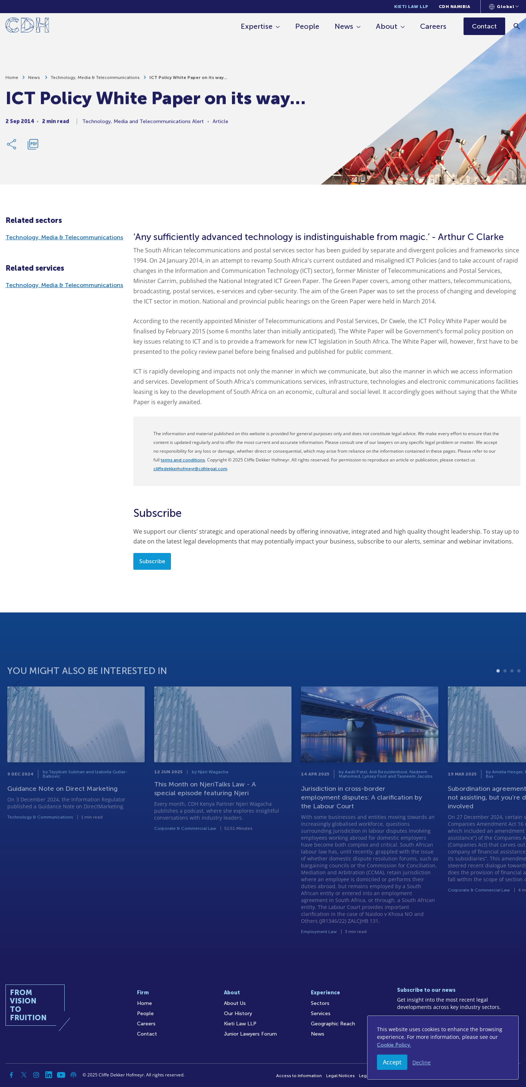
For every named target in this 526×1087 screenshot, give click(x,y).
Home (11, 81)
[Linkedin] (48, 1075)
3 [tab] (512, 689)
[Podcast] (73, 1075)
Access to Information (299, 1075)
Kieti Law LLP (411, 6)
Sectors (320, 1003)
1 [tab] (498, 689)
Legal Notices (340, 1075)
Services (321, 1013)
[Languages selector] (504, 6)
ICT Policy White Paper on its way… (188, 81)
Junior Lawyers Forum (250, 1034)
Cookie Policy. (394, 1045)
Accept (392, 1062)
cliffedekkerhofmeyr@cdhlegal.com (190, 468)
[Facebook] (11, 1075)
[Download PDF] (33, 148)
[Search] (517, 26)
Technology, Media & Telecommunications (95, 81)
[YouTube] (61, 1075)
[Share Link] (12, 148)
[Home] (27, 26)
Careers (433, 26)
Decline (421, 1062)
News (344, 26)
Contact (147, 1034)
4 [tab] (519, 689)
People (307, 26)
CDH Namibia (454, 6)
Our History (238, 1013)
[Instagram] (36, 1075)
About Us (235, 1003)
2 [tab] (505, 689)
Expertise (256, 26)
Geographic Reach (333, 1024)
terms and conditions (183, 460)
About (386, 26)
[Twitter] (24, 1075)
